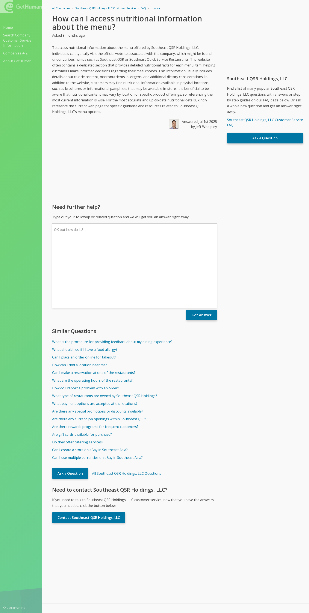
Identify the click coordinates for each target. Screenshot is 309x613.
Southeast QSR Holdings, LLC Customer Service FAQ (265, 122)
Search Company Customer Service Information (17, 40)
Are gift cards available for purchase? (82, 371)
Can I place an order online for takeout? (84, 294)
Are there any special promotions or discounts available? (97, 348)
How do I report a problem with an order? (85, 325)
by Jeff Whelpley (204, 126)
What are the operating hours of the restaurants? (92, 317)
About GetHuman (17, 61)
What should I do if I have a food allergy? (84, 286)
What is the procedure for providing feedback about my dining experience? (112, 278)
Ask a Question (70, 410)
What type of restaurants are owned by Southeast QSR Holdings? (104, 332)
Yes (184, 555)
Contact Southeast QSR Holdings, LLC (89, 454)
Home (8, 27)
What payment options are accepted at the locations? (95, 340)
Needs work (201, 555)
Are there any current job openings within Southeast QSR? (99, 356)
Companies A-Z (15, 53)
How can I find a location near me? (79, 302)
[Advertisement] (134, 166)
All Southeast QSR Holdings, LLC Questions (126, 410)
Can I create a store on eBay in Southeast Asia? (90, 386)
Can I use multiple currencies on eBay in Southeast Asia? (97, 394)
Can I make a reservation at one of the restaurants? (93, 309)
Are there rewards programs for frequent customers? (95, 363)
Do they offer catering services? (77, 379)
